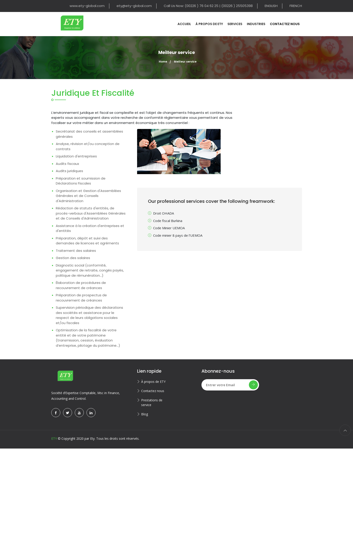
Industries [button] (256, 24)
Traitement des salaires (76, 250)
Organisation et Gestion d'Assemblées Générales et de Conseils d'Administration (88, 195)
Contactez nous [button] (285, 24)
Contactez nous (152, 391)
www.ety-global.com (87, 5)
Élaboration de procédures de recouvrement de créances (81, 285)
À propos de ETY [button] (209, 24)
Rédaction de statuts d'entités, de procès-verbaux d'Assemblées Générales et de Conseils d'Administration (91, 213)
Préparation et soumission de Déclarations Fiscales (80, 181)
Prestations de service (151, 402)
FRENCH (296, 5)
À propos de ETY (153, 381)
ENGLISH (271, 5)
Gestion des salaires (73, 257)
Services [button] (234, 24)
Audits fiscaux (67, 163)
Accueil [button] (184, 24)
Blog (144, 414)
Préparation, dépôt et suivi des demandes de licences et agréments (87, 241)
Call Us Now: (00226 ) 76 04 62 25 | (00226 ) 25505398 (208, 5)
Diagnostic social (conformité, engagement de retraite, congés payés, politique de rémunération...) (90, 270)
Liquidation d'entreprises (76, 156)
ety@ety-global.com (134, 5)
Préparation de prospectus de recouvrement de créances (81, 298)
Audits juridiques (69, 170)
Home (163, 61)
